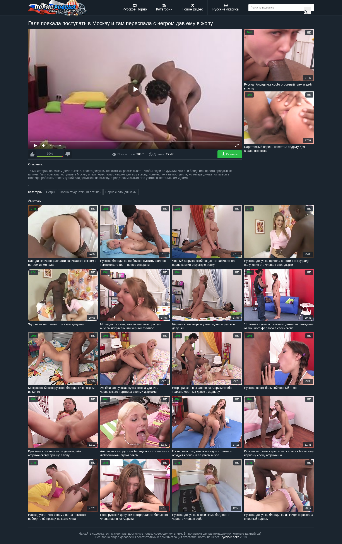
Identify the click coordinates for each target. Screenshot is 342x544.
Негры (50, 192)
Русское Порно (135, 7)
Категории (164, 7)
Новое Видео (192, 7)
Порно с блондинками (121, 192)
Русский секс (230, 537)
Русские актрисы (225, 7)
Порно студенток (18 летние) (80, 192)
